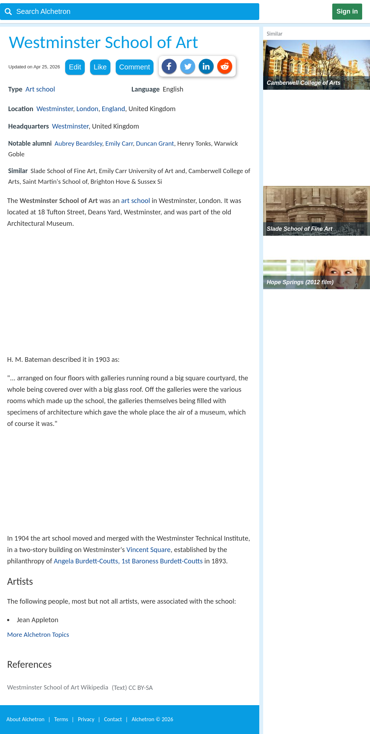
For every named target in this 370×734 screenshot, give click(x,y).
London (88, 108)
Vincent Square (148, 549)
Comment (134, 67)
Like (100, 67)
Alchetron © (152, 719)
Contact (113, 719)
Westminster (54, 108)
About (25, 719)
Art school (40, 89)
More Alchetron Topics (38, 634)
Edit (75, 67)
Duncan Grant (155, 143)
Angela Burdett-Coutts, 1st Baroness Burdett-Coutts (128, 561)
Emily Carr (119, 143)
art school (135, 200)
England (113, 108)
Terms (61, 719)
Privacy (86, 719)
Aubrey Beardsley (78, 143)
